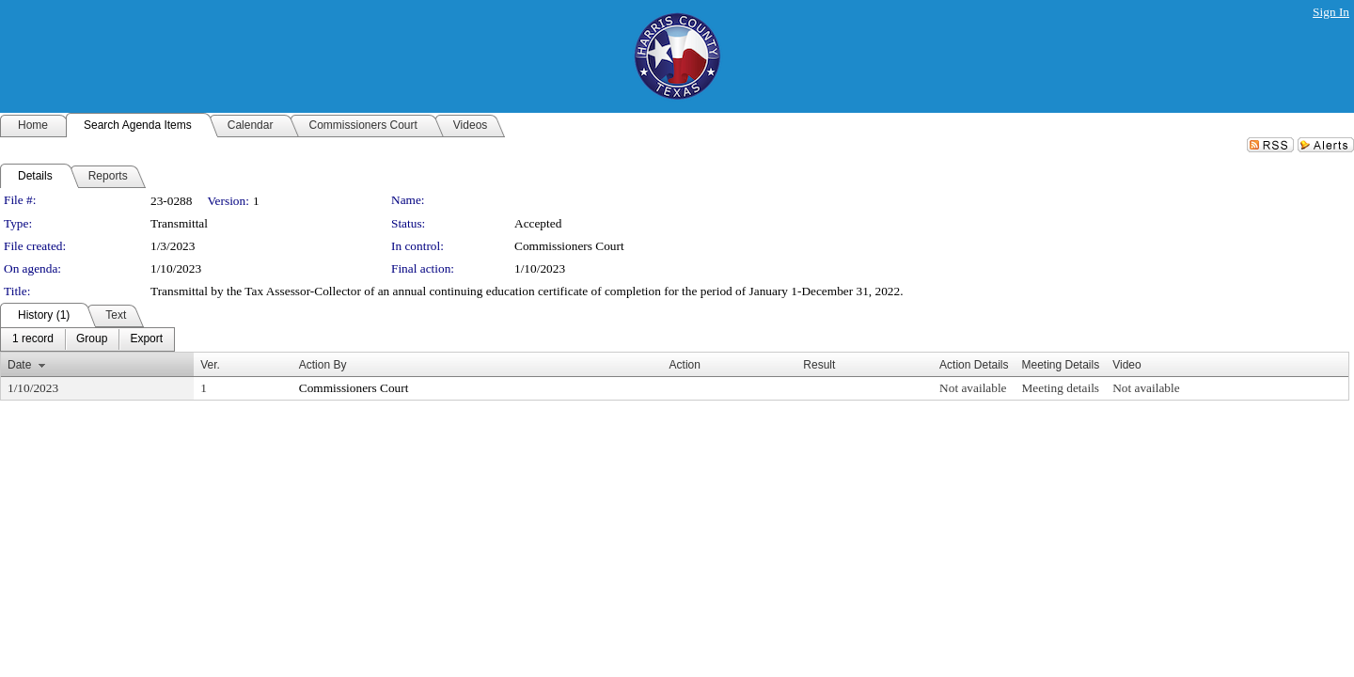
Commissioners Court (569, 246)
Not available (972, 388)
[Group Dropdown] (91, 339)
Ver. (210, 364)
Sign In (1331, 12)
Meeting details (1060, 388)
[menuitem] (33, 339)
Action (685, 364)
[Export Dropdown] (146, 339)
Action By (323, 364)
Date (19, 364)
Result (819, 364)
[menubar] (87, 339)
